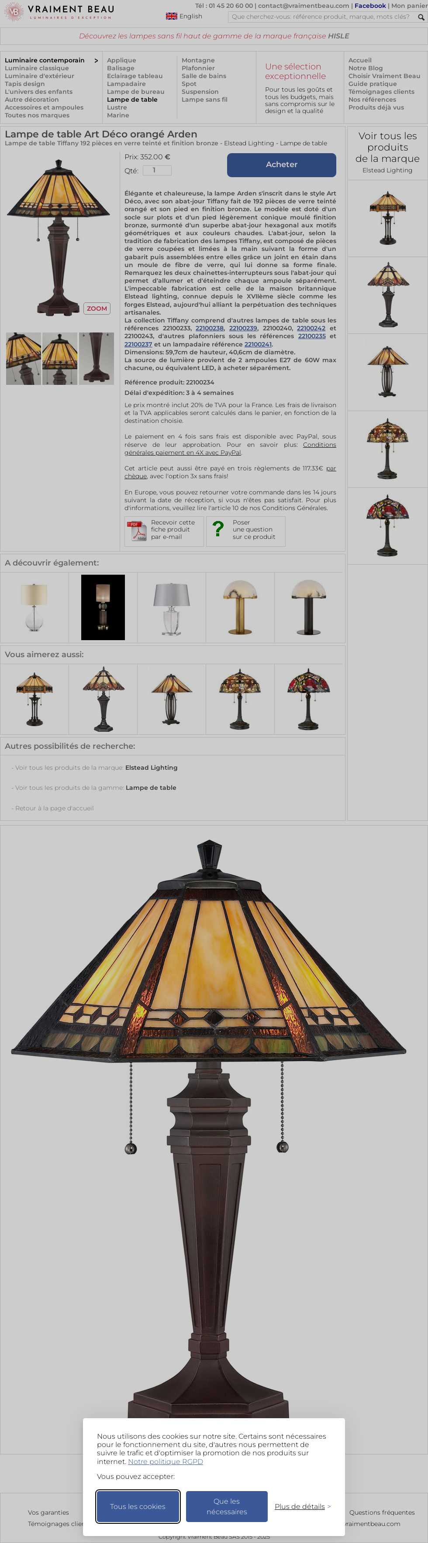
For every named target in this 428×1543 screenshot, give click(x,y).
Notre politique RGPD (165, 1461)
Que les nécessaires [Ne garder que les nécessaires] (227, 1506)
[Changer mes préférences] (299, 1506)
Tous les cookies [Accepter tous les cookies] (138, 1506)
